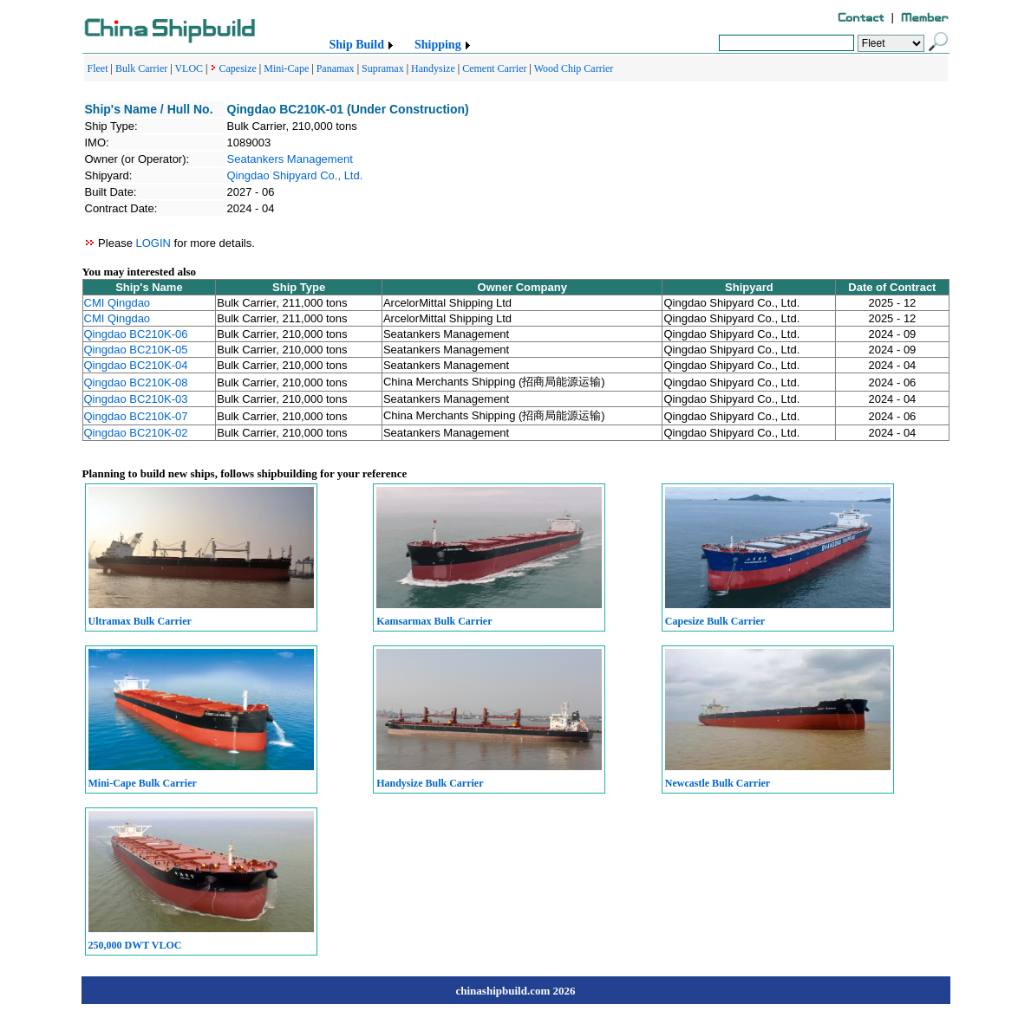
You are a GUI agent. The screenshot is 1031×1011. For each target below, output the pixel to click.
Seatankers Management (290, 158)
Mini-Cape (286, 68)
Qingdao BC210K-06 (136, 333)
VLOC (188, 68)
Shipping (437, 44)
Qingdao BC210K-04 (136, 365)
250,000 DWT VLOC (135, 945)
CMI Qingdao (117, 302)
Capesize (238, 68)
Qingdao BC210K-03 (136, 398)
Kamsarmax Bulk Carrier (434, 621)
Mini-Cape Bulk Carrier (142, 783)
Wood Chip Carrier (574, 68)
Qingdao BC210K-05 (136, 349)
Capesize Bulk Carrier (715, 621)
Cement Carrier (494, 68)
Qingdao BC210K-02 (136, 432)
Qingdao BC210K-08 (136, 382)
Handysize (433, 68)
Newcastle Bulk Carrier (717, 783)
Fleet (98, 68)
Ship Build (357, 44)
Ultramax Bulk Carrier (140, 621)
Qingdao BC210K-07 (136, 416)
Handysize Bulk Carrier (429, 783)
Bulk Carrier (141, 68)
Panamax (335, 68)
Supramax (383, 68)
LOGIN (152, 243)
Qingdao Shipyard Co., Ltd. (295, 175)
